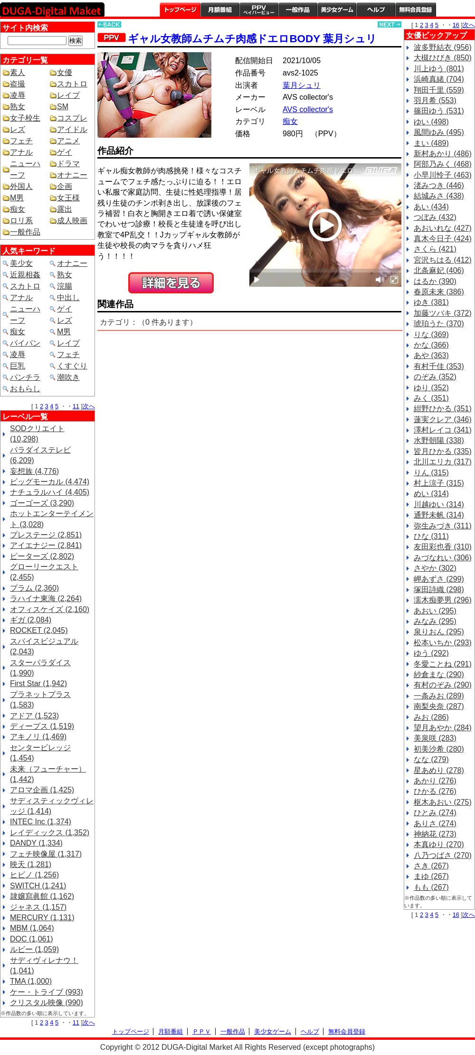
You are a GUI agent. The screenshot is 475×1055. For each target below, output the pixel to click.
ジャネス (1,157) (38, 907)
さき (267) (431, 866)
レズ (17, 129)
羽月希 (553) (435, 100)
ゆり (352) (431, 388)
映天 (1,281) (30, 864)
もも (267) (431, 887)
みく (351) (431, 398)
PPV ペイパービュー (258, 9)
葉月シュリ (302, 85)
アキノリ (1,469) (38, 737)
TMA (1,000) (31, 981)
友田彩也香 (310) (443, 547)
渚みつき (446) (439, 185)
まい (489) (431, 143)
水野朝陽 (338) (439, 440)
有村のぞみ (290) (443, 685)
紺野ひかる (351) (443, 409)
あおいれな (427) (443, 228)
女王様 (68, 198)
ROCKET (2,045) (39, 630)
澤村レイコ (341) (443, 430)
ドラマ (68, 164)
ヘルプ (375, 9)
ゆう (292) (431, 653)
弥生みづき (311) (443, 526)
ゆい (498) (431, 122)
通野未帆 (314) (439, 515)
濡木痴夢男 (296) (443, 600)
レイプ (68, 95)
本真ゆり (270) (439, 844)
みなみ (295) (435, 621)
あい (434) (431, 207)
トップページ (180, 9)
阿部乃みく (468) (443, 164)
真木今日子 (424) (443, 239)
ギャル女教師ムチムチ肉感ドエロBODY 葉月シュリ (252, 39)
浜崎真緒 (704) (439, 79)
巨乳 (17, 366)
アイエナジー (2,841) (46, 545)
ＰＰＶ (201, 1031)
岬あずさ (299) (439, 579)
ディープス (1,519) (42, 726)
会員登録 (415, 9)
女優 (64, 72)
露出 (64, 209)
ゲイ (64, 152)
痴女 (17, 209)
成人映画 (72, 221)
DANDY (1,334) (36, 843)
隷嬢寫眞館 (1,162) (42, 896)
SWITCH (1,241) (38, 886)
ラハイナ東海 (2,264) (46, 598)
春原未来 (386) (439, 292)
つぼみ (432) (435, 217)
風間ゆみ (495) (439, 132)
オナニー (72, 175)
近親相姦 (25, 275)
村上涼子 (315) (439, 483)
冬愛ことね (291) (443, 664)
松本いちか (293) (443, 643)
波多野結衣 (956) (443, 47)
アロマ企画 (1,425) (42, 790)
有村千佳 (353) (439, 366)
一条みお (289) (439, 696)
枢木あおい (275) (443, 802)
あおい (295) (435, 611)
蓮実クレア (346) (443, 419)
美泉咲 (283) (435, 738)
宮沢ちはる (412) (443, 260)
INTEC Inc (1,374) (40, 822)
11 (76, 406)
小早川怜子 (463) (443, 175)
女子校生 (25, 118)
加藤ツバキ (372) (443, 313)
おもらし (25, 389)
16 (456, 24)
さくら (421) (435, 249)
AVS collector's (308, 109)
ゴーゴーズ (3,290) (42, 503)
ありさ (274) (435, 824)
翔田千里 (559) (439, 90)
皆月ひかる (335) (443, 451)
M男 (17, 198)
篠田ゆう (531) (439, 111)
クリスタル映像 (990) (46, 1002)
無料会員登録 (346, 1031)
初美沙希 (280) (439, 749)
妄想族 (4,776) (34, 471)
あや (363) (431, 355)
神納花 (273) (435, 834)
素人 (17, 72)
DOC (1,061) (31, 939)
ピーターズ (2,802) (42, 556)
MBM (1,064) (32, 928)
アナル (21, 152)
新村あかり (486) (443, 154)
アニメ (68, 141)
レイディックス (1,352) (49, 833)
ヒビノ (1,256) (34, 875)
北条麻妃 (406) (439, 270)
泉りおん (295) (439, 632)
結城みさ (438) (439, 196)
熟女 (17, 107)
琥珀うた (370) (439, 324)
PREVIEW (171, 282)
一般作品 (297, 9)
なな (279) (431, 759)
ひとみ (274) (435, 813)
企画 (64, 186)
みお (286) (431, 717)
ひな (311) (431, 536)
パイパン (25, 343)
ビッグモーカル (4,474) (49, 482)
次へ (89, 406)
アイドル (72, 129)
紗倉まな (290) (439, 674)
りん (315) (431, 473)
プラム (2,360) (34, 588)
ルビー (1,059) (34, 949)
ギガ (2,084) (30, 620)
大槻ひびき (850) (443, 58)
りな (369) (431, 334)
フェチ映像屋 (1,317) (46, 854)
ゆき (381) (431, 302)
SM (62, 107)
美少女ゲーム (336, 9)
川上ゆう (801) (439, 69)
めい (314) (431, 494)
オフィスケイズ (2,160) (49, 609)
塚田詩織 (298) (439, 589)
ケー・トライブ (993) (46, 992)
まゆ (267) (431, 876)
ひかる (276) (435, 791)
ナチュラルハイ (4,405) (49, 492)
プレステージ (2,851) (46, 535)
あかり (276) (435, 781)
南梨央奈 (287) (439, 706)
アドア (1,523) (34, 716)
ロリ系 (21, 221)
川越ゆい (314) (439, 504)
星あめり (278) (439, 770)
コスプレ (72, 118)
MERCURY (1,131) (42, 918)
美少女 (21, 263)
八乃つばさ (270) (443, 855)
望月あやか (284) (443, 728)
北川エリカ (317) (443, 462)
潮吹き (68, 377)
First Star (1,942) (38, 683)
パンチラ (25, 377)
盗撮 (17, 84)
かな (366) (431, 345)
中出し (68, 297)
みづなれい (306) (443, 558)
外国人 (21, 186)
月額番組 (219, 9)
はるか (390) (435, 281)
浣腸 (64, 286)
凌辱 (17, 95)
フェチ (21, 141)
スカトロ (72, 84)
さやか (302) (435, 568)
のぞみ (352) (435, 377)
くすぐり (72, 366)
